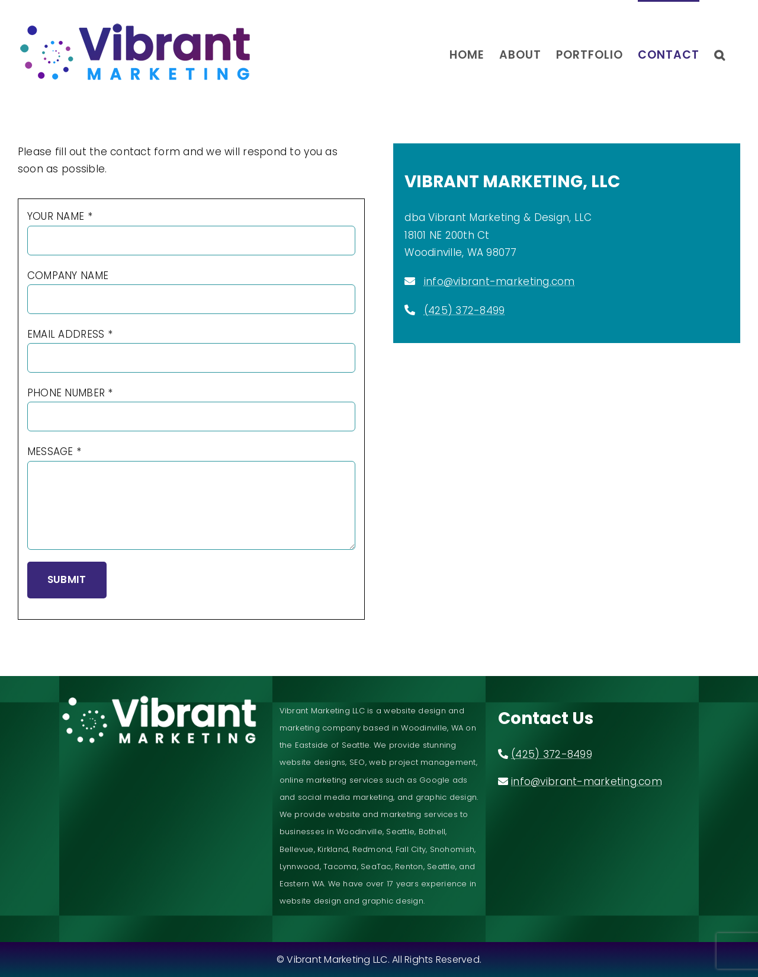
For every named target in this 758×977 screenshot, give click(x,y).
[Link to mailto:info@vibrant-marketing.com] (409, 281)
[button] (719, 54)
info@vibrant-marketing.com (499, 281)
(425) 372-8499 (464, 310)
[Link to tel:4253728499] (409, 310)
